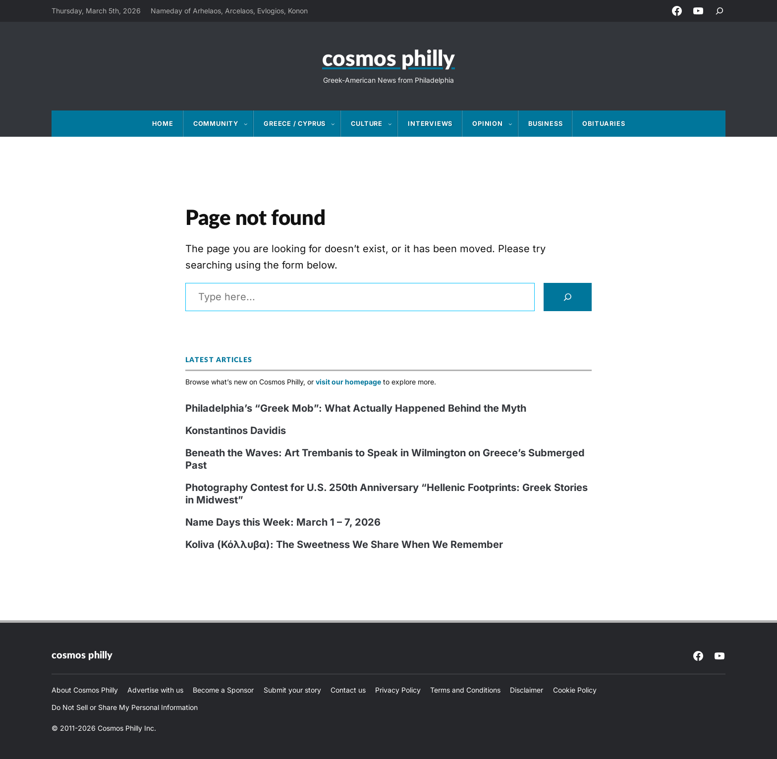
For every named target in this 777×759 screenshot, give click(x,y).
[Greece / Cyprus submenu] (336, 124)
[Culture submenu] (393, 124)
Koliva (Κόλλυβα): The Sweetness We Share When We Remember (344, 544)
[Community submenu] (249, 124)
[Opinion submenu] (513, 124)
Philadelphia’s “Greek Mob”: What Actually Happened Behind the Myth (355, 408)
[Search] (568, 297)
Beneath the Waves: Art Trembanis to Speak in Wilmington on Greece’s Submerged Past (385, 459)
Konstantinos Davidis (235, 430)
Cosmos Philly (388, 59)
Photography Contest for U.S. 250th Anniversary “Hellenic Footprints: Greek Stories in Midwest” (386, 494)
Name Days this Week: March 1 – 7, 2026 (283, 522)
